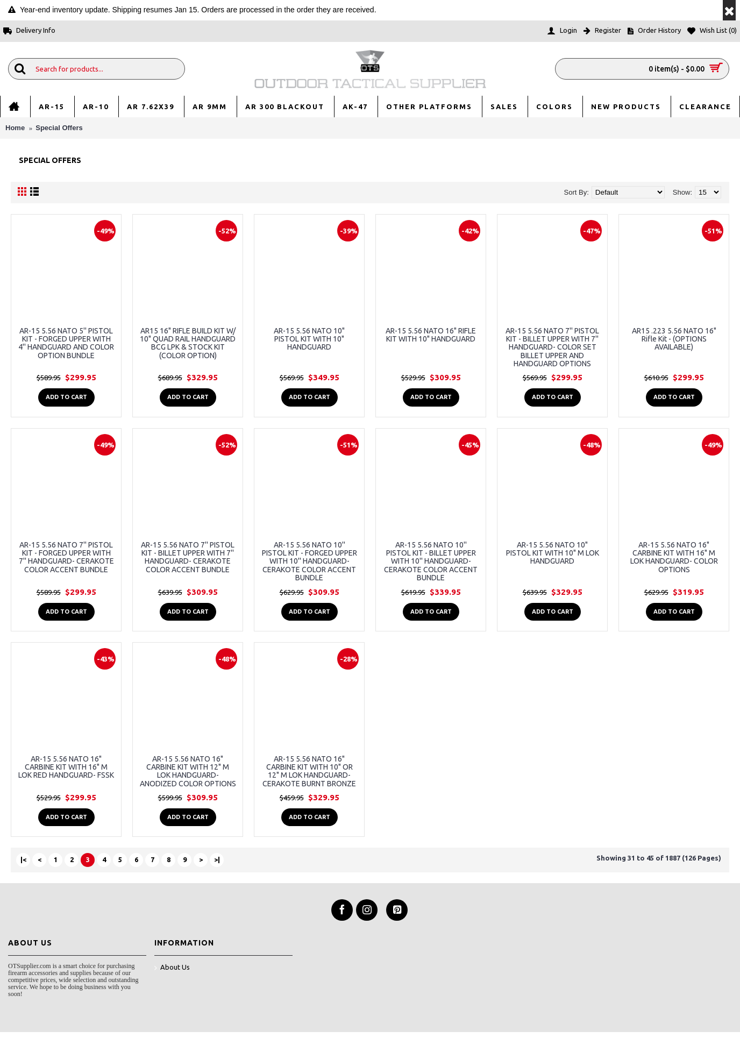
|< (23, 859)
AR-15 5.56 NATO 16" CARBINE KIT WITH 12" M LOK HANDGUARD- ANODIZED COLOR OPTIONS (188, 771)
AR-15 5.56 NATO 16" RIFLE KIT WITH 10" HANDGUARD (431, 334)
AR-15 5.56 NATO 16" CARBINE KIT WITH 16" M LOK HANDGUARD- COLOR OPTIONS (674, 557)
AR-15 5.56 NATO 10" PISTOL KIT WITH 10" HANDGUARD (309, 339)
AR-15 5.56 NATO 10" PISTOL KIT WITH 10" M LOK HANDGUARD (552, 553)
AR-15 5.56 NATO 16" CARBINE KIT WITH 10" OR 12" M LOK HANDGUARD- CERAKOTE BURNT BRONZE (309, 771)
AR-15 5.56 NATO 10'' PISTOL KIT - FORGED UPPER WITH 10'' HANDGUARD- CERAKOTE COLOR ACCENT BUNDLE (309, 561)
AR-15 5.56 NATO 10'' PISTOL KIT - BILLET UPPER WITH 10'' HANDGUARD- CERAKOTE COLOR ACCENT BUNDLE (431, 561)
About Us (172, 967)
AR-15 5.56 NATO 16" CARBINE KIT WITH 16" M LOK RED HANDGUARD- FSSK (66, 767)
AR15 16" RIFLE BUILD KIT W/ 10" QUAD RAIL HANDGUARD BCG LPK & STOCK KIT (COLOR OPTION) (188, 343)
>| (217, 859)
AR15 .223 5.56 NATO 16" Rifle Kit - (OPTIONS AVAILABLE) (674, 339)
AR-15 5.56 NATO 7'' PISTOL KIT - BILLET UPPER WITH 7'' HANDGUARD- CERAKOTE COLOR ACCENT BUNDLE (187, 557)
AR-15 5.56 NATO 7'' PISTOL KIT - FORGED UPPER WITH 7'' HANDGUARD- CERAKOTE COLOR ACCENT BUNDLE (66, 557)
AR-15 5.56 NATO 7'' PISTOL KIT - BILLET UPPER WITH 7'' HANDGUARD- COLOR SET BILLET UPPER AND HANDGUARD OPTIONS (552, 347)
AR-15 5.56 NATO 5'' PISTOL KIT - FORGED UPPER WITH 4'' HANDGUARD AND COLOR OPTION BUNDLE (66, 343)
